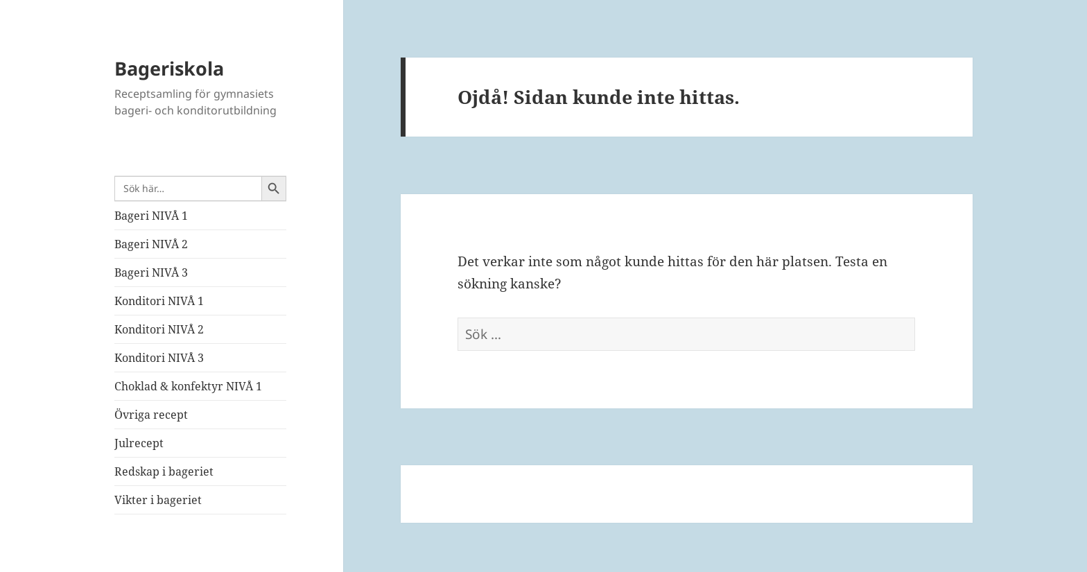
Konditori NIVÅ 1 (159, 301)
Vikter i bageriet (158, 500)
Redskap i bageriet (164, 471)
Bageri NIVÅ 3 (151, 272)
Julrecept (139, 443)
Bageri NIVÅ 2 (151, 244)
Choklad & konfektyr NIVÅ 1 (188, 386)
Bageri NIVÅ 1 (151, 215)
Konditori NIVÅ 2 (159, 329)
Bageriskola (169, 68)
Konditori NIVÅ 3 (159, 357)
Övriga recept (151, 414)
